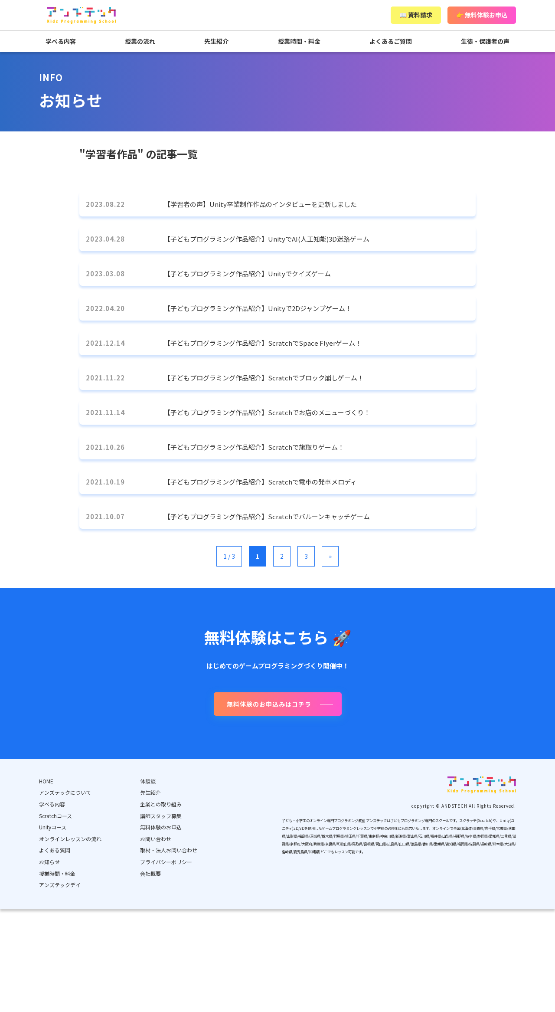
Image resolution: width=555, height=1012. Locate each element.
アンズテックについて (65, 792)
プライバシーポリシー (166, 861)
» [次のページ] (330, 556)
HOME (46, 781)
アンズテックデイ (60, 884)
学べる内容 (61, 41)
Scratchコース (55, 815)
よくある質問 (54, 850)
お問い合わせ (155, 838)
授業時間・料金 (299, 41)
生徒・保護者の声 (485, 41)
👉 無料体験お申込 (481, 14)
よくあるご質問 (390, 41)
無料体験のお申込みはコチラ (269, 704)
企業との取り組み (161, 804)
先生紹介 (216, 41)
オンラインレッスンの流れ (70, 838)
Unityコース (52, 827)
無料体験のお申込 (161, 827)
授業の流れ (140, 41)
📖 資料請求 (415, 14)
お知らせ (49, 861)
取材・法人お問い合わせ (168, 850)
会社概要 (150, 873)
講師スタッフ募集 (161, 815)
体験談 (148, 781)
